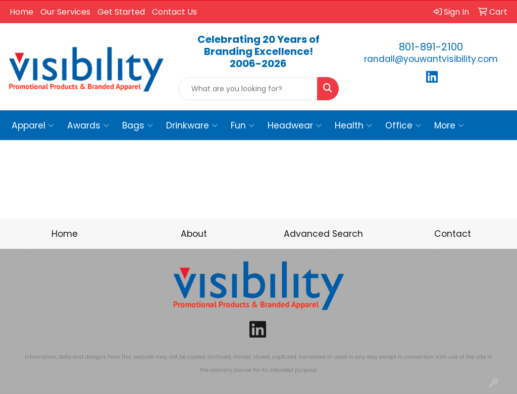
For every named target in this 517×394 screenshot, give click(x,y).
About (194, 234)
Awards (88, 125)
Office (403, 125)
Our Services (65, 12)
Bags (137, 125)
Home (21, 12)
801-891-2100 (431, 47)
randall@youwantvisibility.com (431, 59)
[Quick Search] (247, 88)
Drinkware (192, 125)
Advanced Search (323, 234)
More (449, 125)
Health (353, 125)
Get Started (121, 12)
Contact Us (174, 12)
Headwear (295, 125)
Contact (452, 234)
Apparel (33, 125)
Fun (242, 125)
